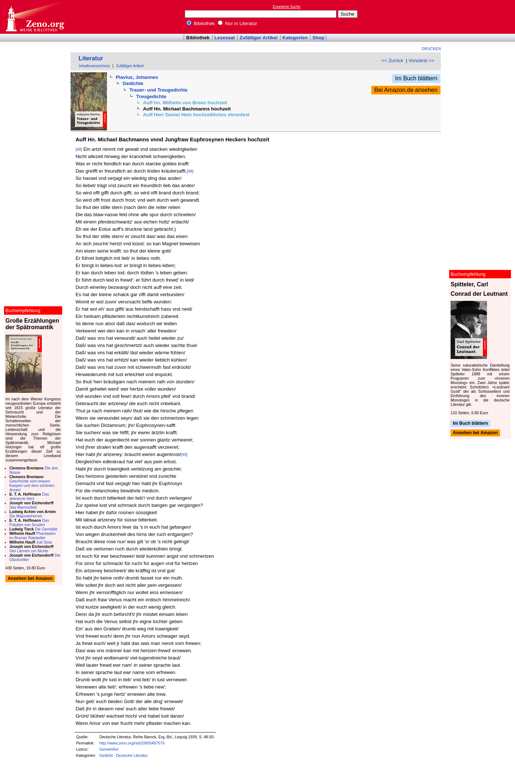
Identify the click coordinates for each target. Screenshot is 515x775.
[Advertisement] (481, 16)
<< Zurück (392, 60)
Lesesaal (224, 37)
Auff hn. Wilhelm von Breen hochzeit (185, 102)
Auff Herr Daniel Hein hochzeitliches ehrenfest (196, 114)
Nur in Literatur (237, 23)
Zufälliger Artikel (259, 37)
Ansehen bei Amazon (475, 433)
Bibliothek (201, 23)
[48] (79, 149)
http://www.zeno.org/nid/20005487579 (131, 743)
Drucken (431, 49)
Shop (318, 37)
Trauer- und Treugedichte (158, 90)
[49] (184, 454)
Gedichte (133, 83)
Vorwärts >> (421, 60)
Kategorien (295, 37)
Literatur (91, 58)
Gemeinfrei (108, 749)
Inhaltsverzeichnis (94, 66)
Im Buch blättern (416, 78)
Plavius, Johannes (137, 77)
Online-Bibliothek (34, 17)
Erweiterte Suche (286, 7)
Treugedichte (151, 96)
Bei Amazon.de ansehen (405, 90)
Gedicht (106, 755)
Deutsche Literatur (132, 755)
